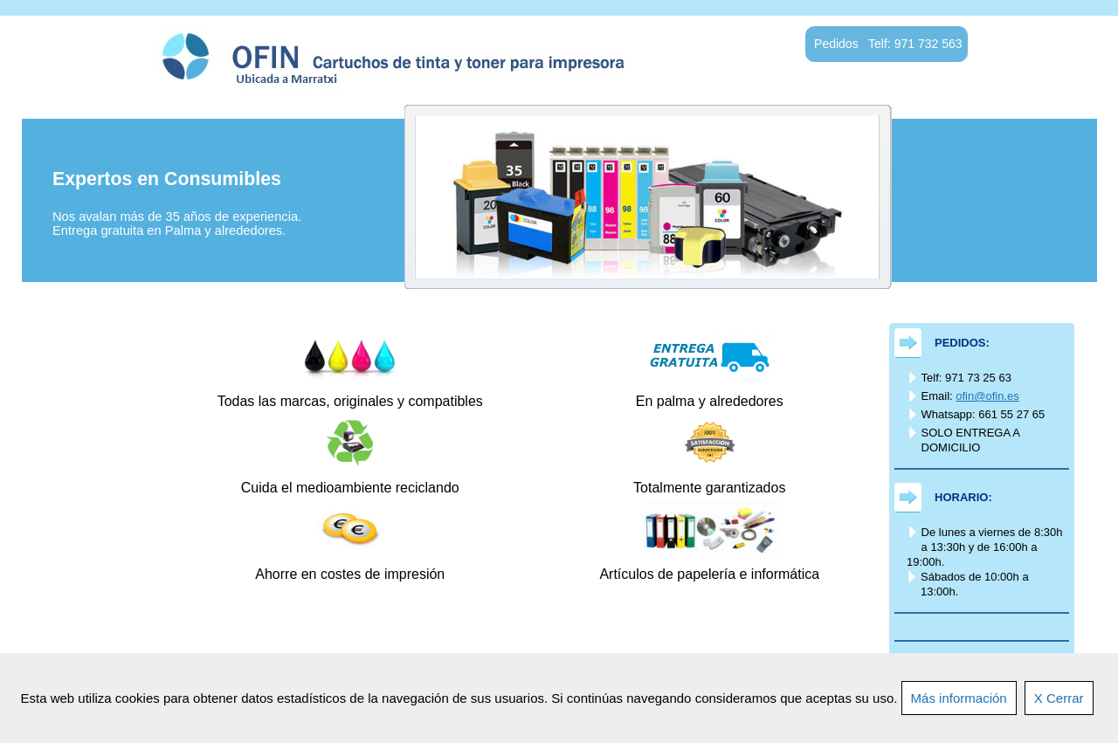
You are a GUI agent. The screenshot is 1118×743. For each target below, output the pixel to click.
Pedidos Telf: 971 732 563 (888, 44)
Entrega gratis (107, 384)
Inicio (107, 344)
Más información (959, 698)
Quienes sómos (107, 505)
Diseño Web (106, 585)
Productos (107, 464)
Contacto (106, 545)
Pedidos (107, 424)
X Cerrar (1059, 698)
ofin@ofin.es (987, 395)
